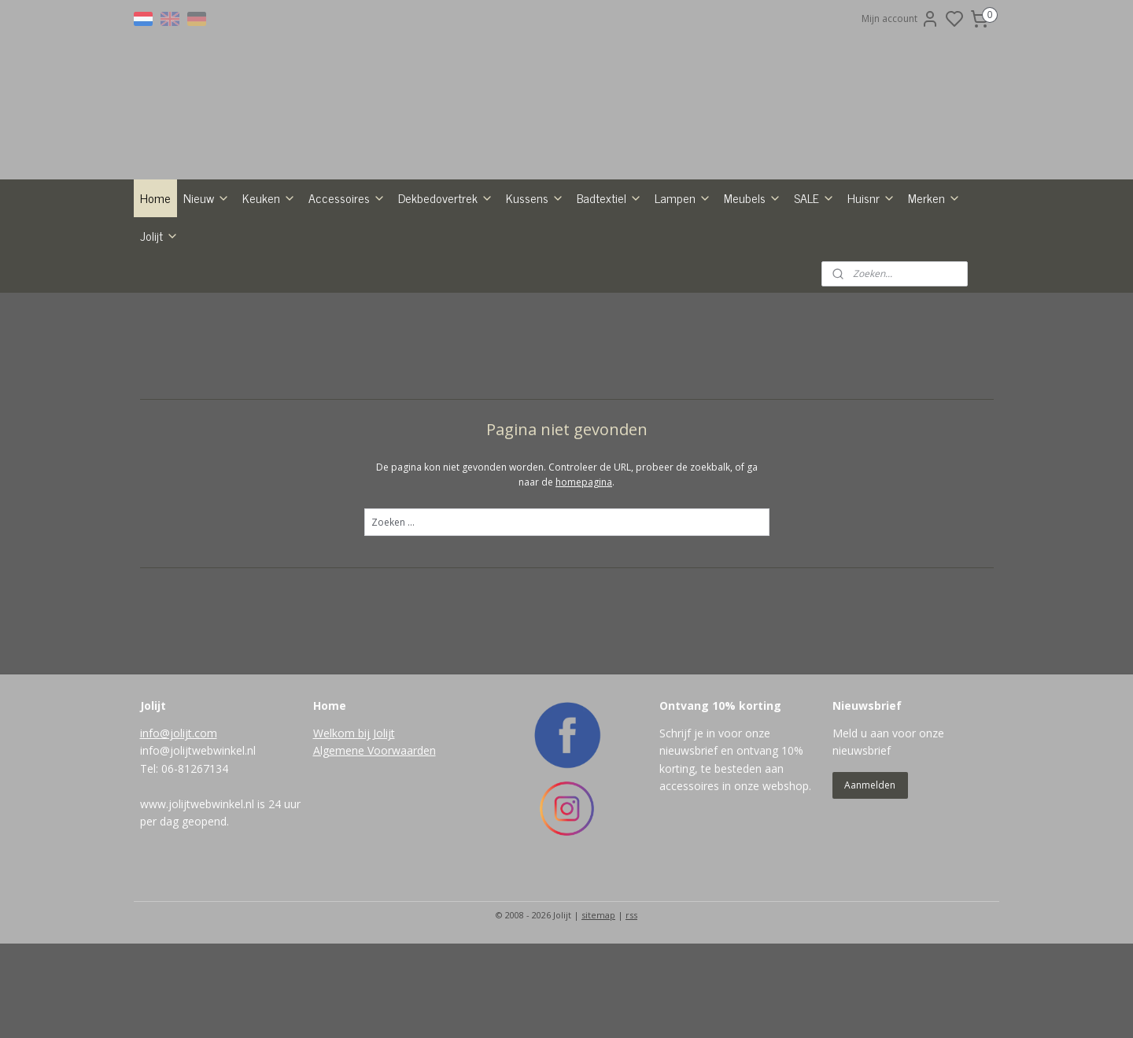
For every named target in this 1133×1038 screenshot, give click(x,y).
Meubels (752, 292)
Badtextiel (609, 292)
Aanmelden (869, 879)
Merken (934, 292)
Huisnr (871, 292)
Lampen (683, 292)
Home (155, 292)
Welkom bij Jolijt (354, 827)
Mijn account (900, 18)
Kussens (535, 292)
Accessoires (347, 292)
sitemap (598, 1009)
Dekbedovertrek (445, 292)
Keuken (269, 292)
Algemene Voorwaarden (374, 844)
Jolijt (159, 330)
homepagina (583, 576)
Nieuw (206, 292)
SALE (814, 292)
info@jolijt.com (178, 827)
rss (631, 1009)
